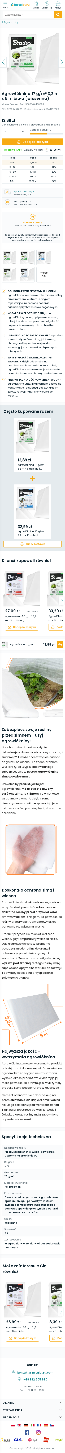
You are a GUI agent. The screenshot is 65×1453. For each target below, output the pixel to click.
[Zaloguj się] (47, 5)
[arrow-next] (61, 600)
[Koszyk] (58, 5)
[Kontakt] (36, 5)
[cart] (32, 544)
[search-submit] (58, 14)
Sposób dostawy (24, 191)
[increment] (5, 131)
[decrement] (22, 131)
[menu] (6, 5)
